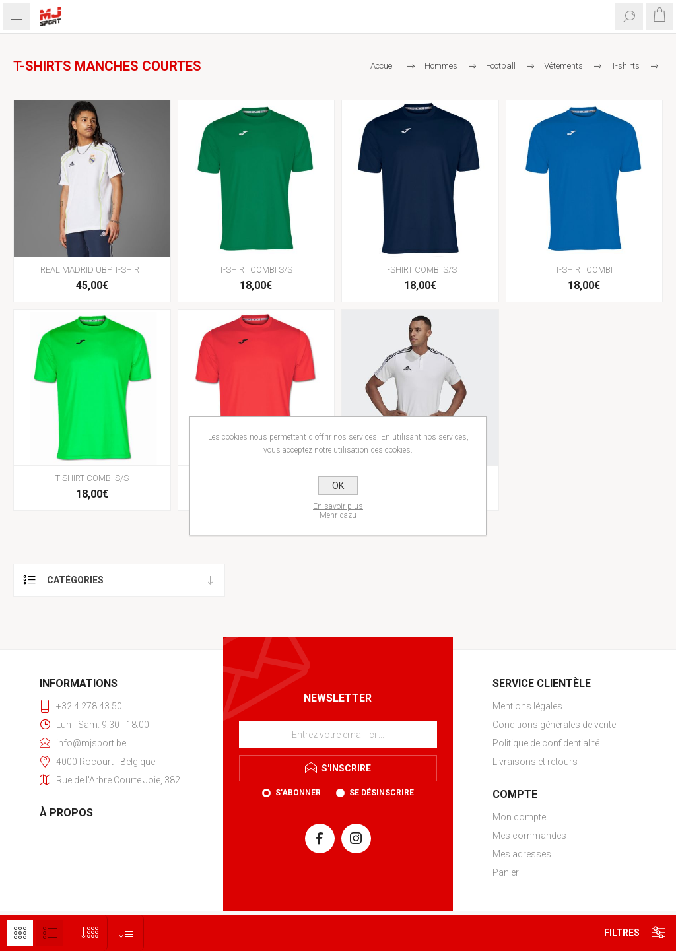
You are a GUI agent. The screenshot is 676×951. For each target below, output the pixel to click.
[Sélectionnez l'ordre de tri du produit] (126, 933)
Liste (49, 933)
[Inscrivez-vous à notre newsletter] (338, 734)
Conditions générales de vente (554, 724)
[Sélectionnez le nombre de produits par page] (89, 933)
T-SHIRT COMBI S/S (255, 270)
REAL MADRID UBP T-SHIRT (91, 270)
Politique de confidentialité (545, 743)
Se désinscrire (381, 792)
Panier (505, 872)
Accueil (383, 66)
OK (338, 485)
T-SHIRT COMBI (584, 270)
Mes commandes (529, 835)
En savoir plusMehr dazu (338, 511)
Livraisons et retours (535, 761)
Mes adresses (521, 854)
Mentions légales (527, 706)
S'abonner (298, 792)
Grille (20, 933)
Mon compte (519, 817)
